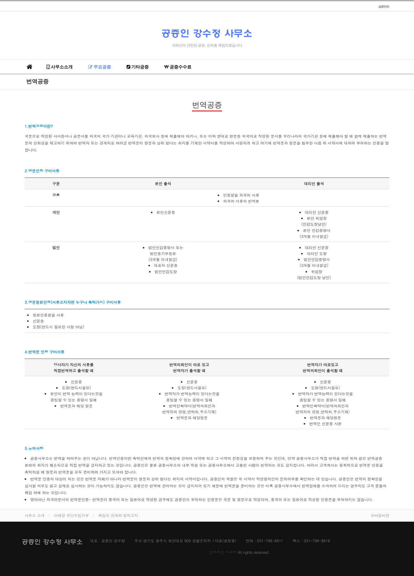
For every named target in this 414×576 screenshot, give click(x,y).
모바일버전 (380, 515)
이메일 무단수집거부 (71, 515)
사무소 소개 (35, 515)
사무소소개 (59, 66)
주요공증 (99, 66)
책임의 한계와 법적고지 (118, 515)
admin (383, 6)
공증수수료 (177, 66)
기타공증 (138, 66)
